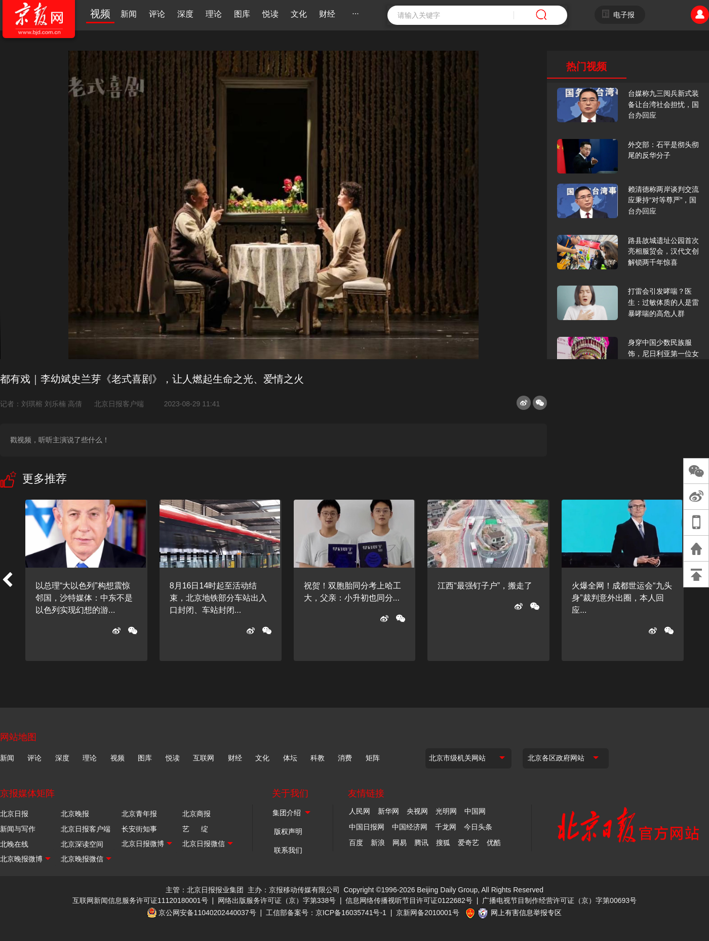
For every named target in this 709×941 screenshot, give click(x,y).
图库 (242, 14)
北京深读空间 (82, 844)
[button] (7, 580)
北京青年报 (139, 814)
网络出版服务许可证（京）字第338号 (277, 900)
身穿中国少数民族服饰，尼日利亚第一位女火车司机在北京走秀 (663, 353)
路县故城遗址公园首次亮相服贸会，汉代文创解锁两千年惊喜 (663, 251)
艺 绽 (195, 829)
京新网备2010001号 (427, 913)
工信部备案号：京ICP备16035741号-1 (326, 913)
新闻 (129, 14)
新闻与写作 (17, 829)
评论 (157, 14)
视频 (100, 13)
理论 (214, 14)
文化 (299, 14)
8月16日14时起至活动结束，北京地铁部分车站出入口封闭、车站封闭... (218, 597)
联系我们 (288, 850)
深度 (185, 14)
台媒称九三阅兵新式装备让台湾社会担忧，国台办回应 (663, 104)
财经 (327, 14)
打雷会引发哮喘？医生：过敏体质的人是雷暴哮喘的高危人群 (663, 302)
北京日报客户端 (119, 404)
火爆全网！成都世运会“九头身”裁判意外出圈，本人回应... (622, 597)
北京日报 (14, 814)
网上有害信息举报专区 (526, 913)
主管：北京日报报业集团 (205, 890)
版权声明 (288, 831)
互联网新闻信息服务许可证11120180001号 (140, 900)
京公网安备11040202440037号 (207, 913)
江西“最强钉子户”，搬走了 (485, 585)
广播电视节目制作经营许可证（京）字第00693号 (559, 900)
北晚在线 (14, 844)
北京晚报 (75, 814)
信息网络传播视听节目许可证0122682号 (408, 900)
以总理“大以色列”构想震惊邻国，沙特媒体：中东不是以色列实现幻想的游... (84, 597)
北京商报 (196, 814)
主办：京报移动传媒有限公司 (294, 890)
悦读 (270, 14)
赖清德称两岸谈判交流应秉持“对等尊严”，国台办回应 (663, 200)
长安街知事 (139, 829)
